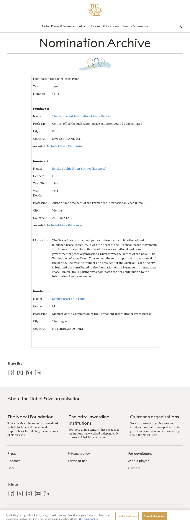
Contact (13, 461)
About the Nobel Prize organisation (44, 398)
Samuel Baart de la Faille (68, 299)
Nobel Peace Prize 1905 (66, 225)
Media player (138, 461)
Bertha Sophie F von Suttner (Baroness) (79, 168)
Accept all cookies (154, 516)
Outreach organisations (154, 416)
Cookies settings (127, 516)
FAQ (10, 468)
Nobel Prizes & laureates (59, 26)
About (83, 26)
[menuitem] (59, 26)
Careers (134, 468)
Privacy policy (79, 454)
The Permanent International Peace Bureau (81, 116)
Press (11, 454)
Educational (111, 26)
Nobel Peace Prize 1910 (66, 146)
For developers (140, 454)
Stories (95, 26)
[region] (95, 516)
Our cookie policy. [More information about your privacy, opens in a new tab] (88, 519)
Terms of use (77, 461)
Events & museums (135, 26)
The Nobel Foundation (30, 416)
